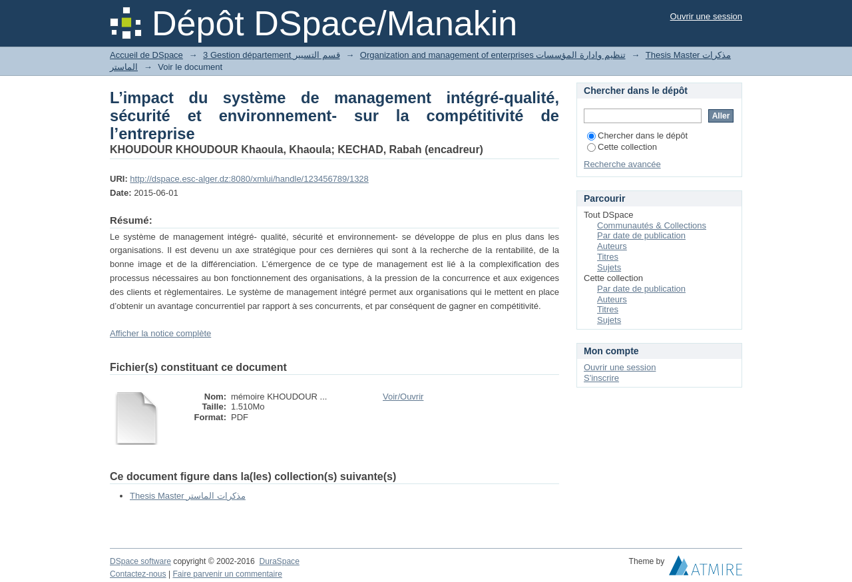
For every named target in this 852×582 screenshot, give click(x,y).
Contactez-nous (138, 574)
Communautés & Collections (651, 225)
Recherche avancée (622, 164)
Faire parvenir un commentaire (227, 574)
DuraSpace (279, 561)
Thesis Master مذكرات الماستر (188, 496)
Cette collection (622, 147)
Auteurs (612, 246)
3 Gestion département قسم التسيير (271, 55)
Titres (607, 257)
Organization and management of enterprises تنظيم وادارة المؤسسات (493, 55)
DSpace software (140, 561)
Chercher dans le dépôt (637, 136)
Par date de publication (641, 235)
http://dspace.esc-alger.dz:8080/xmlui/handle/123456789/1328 (249, 179)
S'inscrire (601, 378)
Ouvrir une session (706, 16)
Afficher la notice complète (160, 333)
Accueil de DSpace (146, 55)
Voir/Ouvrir (403, 397)
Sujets (609, 267)
